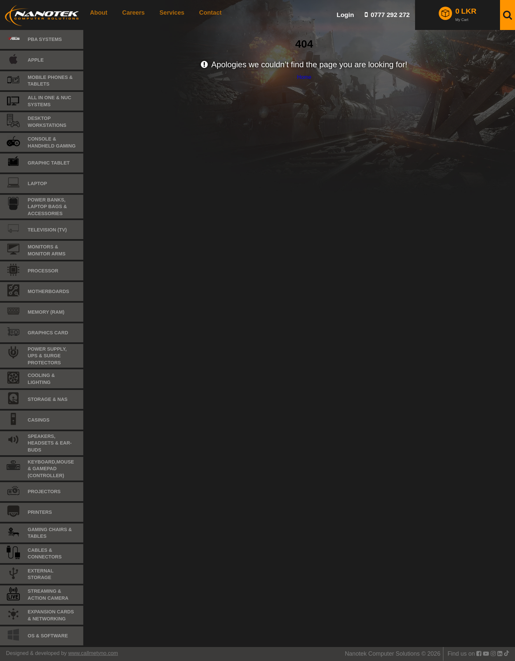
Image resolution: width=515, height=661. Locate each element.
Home (304, 77)
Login (345, 14)
